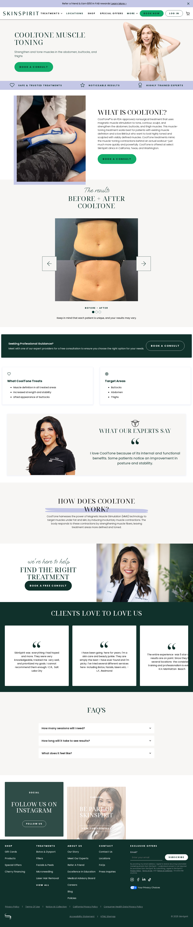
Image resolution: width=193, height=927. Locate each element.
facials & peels (45, 865)
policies (72, 898)
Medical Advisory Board (81, 878)
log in (174, 13)
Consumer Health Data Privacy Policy (123, 906)
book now (152, 13)
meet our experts (78, 858)
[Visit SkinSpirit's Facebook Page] (138, 880)
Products (10, 858)
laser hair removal (47, 878)
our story (73, 851)
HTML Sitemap (108, 916)
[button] (188, 3)
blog (70, 891)
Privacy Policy (12, 906)
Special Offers (13, 865)
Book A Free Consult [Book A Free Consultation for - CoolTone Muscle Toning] (48, 585)
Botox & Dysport (46, 851)
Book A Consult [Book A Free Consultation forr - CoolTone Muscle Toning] (165, 346)
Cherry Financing (15, 871)
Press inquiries (107, 871)
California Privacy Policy (85, 906)
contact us (105, 851)
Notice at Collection (164, 871)
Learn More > (119, 3)
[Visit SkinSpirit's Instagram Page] (132, 880)
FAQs (102, 865)
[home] (21, 13)
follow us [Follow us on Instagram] (34, 834)
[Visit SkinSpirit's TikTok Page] (149, 880)
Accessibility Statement (82, 916)
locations (104, 858)
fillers (39, 858)
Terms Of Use (32, 906)
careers (72, 885)
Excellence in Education (81, 871)
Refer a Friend (76, 865)
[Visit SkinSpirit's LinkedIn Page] (143, 880)
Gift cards (11, 851)
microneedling (44, 871)
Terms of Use (147, 871)
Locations (74, 13)
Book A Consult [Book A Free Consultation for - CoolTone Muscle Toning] (33, 67)
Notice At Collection (56, 906)
